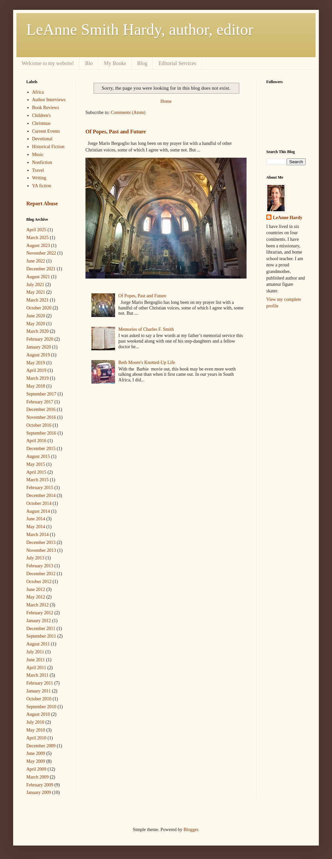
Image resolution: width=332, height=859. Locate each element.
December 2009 (41, 745)
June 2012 (35, 589)
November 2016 (41, 417)
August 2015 (38, 456)
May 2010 (35, 730)
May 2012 (35, 597)
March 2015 (37, 479)
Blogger (190, 829)
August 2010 (38, 714)
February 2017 (39, 401)
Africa (38, 92)
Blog (142, 63)
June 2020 (35, 315)
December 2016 (41, 409)
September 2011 (41, 636)
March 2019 (37, 378)
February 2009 (39, 784)
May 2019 (35, 362)
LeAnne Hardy (287, 217)
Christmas (41, 123)
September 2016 (41, 433)
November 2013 (41, 550)
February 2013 (39, 565)
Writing (39, 177)
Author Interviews (49, 99)
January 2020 (38, 347)
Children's (41, 115)
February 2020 (39, 339)
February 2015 (39, 487)
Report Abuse (42, 203)
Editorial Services (177, 63)
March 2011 (37, 675)
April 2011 (36, 667)
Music (38, 154)
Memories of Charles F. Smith (146, 329)
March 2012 (37, 604)
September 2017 (41, 394)
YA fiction (41, 185)
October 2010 (39, 698)
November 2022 (41, 253)
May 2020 (35, 323)
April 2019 (36, 370)
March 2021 (37, 300)
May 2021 (35, 292)
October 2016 (39, 425)
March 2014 (37, 534)
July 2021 (35, 284)
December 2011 (41, 628)
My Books (115, 63)
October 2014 (39, 503)
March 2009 (37, 777)
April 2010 (36, 737)
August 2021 (38, 276)
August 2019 (38, 354)
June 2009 (35, 753)
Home (166, 101)
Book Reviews (45, 107)
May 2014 (35, 526)
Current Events (46, 131)
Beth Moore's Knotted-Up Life (146, 362)
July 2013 (35, 557)
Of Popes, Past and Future (115, 131)
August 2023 (38, 245)
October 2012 (39, 581)
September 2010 (41, 706)
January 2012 (38, 620)
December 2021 (41, 268)
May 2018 (35, 386)
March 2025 (37, 237)
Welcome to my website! (48, 63)
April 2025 (36, 229)
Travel (38, 170)
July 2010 (35, 722)
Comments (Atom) (128, 112)
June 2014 (35, 518)
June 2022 (35, 261)
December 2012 (41, 573)
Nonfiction (42, 162)
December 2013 (41, 542)
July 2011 (35, 651)
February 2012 (39, 612)
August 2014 (38, 511)
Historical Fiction (48, 146)
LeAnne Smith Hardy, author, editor (139, 29)
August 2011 (38, 644)
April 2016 (36, 440)
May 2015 (35, 464)
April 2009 (36, 769)
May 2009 (35, 761)
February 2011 (39, 683)
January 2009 (38, 792)
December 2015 (41, 448)
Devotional (42, 138)
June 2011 (35, 659)
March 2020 (37, 331)
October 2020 (39, 307)
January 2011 (38, 691)
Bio (89, 63)
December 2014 (41, 495)
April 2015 (36, 472)
